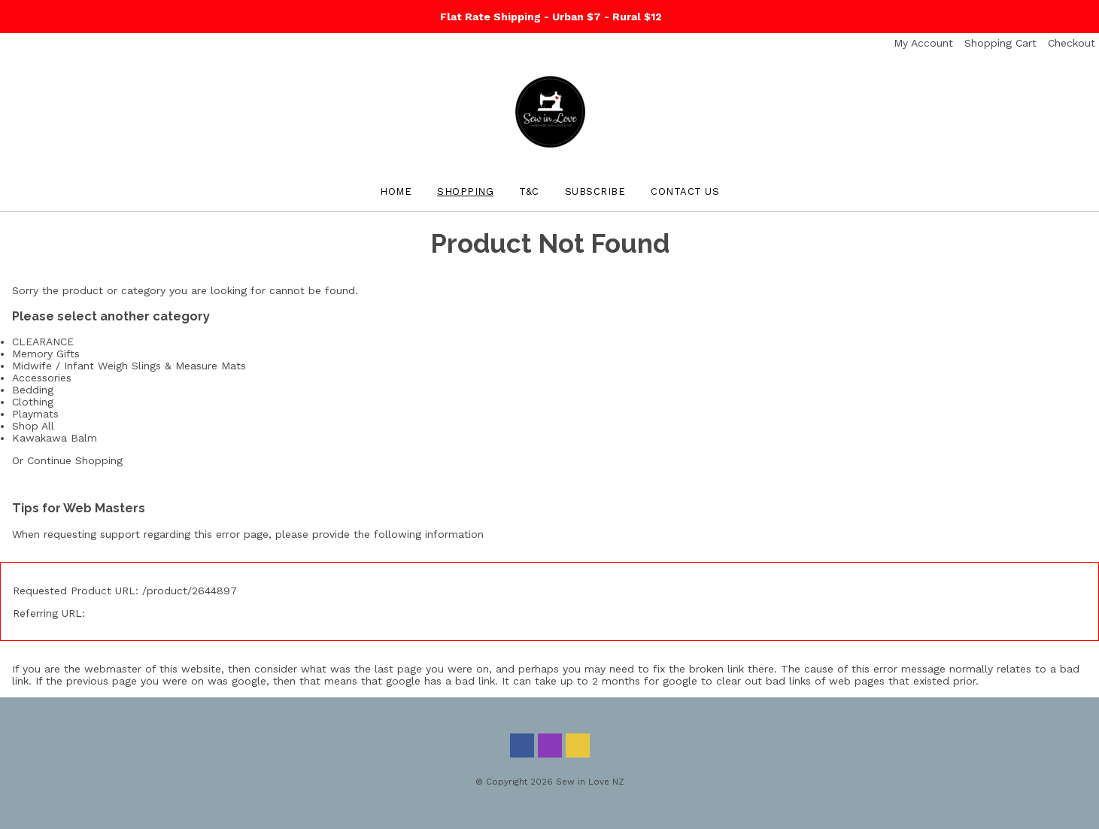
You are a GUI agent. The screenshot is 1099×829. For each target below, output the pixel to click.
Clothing (32, 402)
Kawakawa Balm (54, 438)
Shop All (33, 426)
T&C (529, 191)
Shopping (465, 191)
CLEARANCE (43, 342)
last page (398, 669)
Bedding (32, 390)
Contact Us (685, 191)
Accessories (41, 378)
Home (395, 191)
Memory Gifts (46, 354)
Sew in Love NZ (590, 781)
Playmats (35, 414)
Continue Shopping (75, 460)
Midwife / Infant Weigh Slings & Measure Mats (129, 366)
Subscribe (595, 191)
